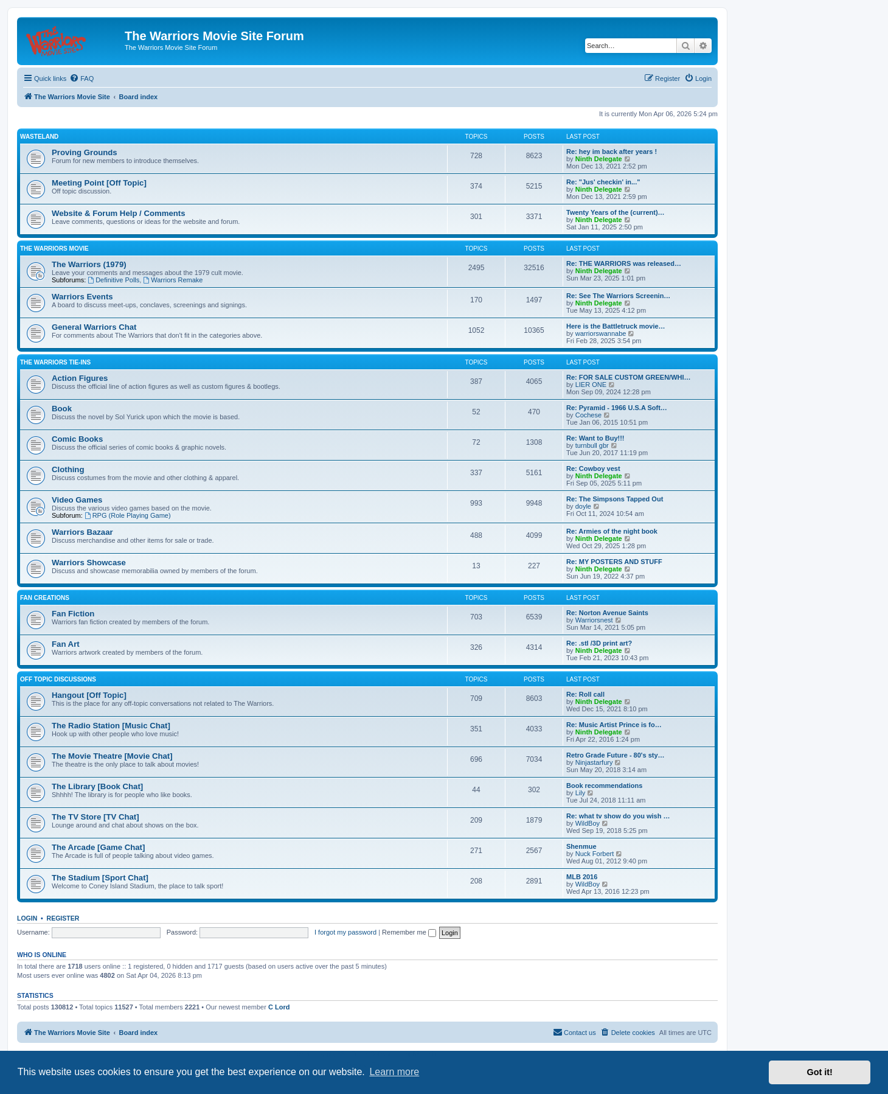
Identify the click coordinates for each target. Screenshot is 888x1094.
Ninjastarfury (594, 762)
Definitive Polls (113, 280)
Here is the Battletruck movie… (615, 326)
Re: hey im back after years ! (611, 151)
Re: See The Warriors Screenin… (618, 295)
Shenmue (581, 846)
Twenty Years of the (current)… (615, 212)
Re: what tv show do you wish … (618, 816)
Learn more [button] (394, 1072)
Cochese (588, 415)
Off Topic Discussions (58, 679)
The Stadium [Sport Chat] (100, 877)
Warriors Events (82, 296)
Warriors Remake (173, 280)
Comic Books (77, 439)
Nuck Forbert (594, 853)
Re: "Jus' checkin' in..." (603, 182)
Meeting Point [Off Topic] (99, 182)
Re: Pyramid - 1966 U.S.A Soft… (616, 407)
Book (62, 408)
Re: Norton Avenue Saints (607, 612)
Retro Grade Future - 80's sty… (615, 755)
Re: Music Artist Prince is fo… (614, 724)
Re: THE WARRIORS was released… (623, 263)
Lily (580, 792)
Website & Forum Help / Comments (119, 213)
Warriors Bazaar (82, 532)
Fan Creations (44, 597)
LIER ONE (590, 384)
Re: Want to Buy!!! (595, 438)
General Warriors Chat (94, 327)
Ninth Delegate (598, 158)
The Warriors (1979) (89, 264)
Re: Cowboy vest (593, 468)
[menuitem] (81, 78)
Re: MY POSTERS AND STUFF (614, 561)
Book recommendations (604, 785)
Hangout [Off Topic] (89, 695)
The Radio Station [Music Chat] (111, 725)
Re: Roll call (585, 694)
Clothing (68, 469)
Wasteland (39, 136)
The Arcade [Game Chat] (98, 847)
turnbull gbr (592, 445)
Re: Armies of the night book (611, 531)
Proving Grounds (84, 152)
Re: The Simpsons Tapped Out (614, 499)
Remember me (409, 932)
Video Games (77, 499)
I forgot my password (345, 932)
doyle (583, 506)
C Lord (279, 1007)
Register (63, 918)
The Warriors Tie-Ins (55, 362)
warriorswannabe (600, 333)
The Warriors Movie (54, 248)
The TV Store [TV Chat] (95, 816)
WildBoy (587, 823)
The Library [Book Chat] (97, 786)
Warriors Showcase (89, 562)
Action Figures (80, 378)
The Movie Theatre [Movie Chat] (112, 756)
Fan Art (66, 644)
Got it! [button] (820, 1072)
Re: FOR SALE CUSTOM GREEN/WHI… (628, 377)
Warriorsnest (594, 620)
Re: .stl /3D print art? (599, 643)
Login (27, 918)
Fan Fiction (73, 613)
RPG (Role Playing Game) (128, 515)
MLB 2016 (581, 876)
